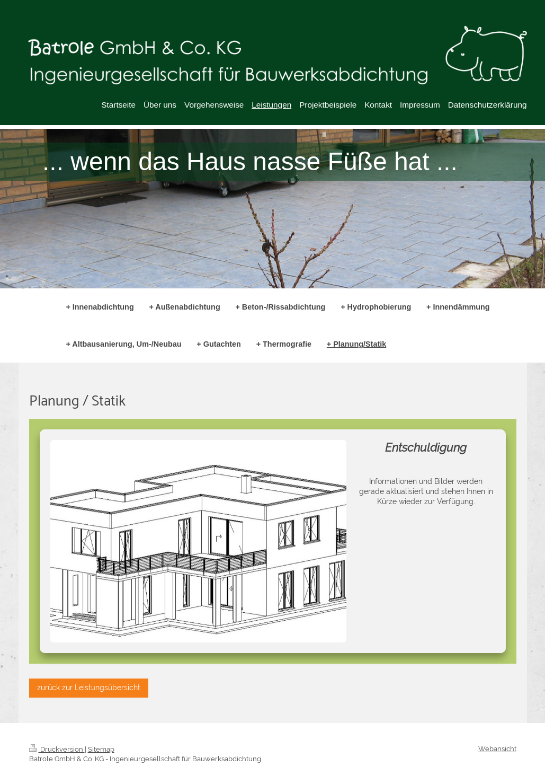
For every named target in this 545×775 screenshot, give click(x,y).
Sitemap (101, 749)
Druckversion (57, 749)
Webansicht (497, 749)
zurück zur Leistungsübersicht (88, 687)
